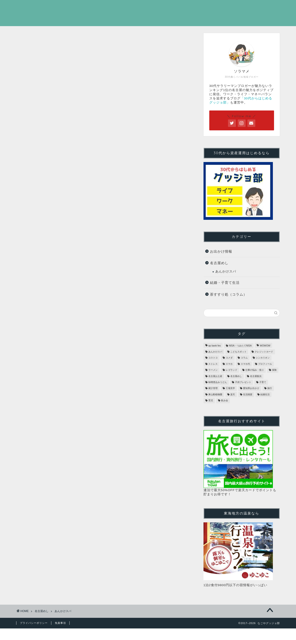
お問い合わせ (263, 7)
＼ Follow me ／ (241, 116)
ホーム (162, 7)
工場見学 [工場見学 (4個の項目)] (230, 388)
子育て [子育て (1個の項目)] (262, 382)
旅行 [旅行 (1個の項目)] (269, 388)
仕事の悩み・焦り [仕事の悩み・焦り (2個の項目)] (254, 370)
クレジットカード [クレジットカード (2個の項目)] (264, 351)
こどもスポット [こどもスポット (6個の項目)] (238, 351)
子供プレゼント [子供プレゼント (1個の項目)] (243, 382)
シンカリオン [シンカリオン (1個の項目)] (263, 358)
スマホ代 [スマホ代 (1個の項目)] (245, 364)
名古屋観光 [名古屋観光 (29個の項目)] (256, 376)
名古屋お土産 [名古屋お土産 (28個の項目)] (215, 376)
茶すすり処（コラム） (228, 294)
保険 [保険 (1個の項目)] (274, 370)
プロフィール (195, 7)
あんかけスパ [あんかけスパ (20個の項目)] (215, 351)
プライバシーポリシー (34, 623)
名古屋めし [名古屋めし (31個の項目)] (236, 376)
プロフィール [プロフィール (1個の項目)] (265, 364)
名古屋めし (219, 263)
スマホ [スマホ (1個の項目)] (229, 364)
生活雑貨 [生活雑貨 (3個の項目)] (247, 394)
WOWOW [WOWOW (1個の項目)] (265, 345)
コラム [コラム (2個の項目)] (244, 358)
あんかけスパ (225, 271)
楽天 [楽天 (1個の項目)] (232, 394)
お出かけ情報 (221, 251)
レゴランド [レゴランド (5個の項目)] (231, 370)
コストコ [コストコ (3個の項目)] (213, 358)
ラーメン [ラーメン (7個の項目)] (213, 370)
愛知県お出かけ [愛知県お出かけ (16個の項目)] (251, 388)
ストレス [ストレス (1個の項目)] (213, 364)
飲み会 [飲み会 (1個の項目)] (224, 400)
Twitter (229, 7)
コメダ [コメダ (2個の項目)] (229, 358)
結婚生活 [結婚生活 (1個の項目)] (265, 394)
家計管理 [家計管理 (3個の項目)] (213, 388)
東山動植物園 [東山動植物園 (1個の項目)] (215, 394)
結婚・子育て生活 (225, 283)
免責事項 (60, 623)
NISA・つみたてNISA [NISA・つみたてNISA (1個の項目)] (240, 345)
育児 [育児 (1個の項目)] (210, 400)
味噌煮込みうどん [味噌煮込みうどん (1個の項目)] (217, 382)
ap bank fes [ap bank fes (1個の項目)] (214, 345)
